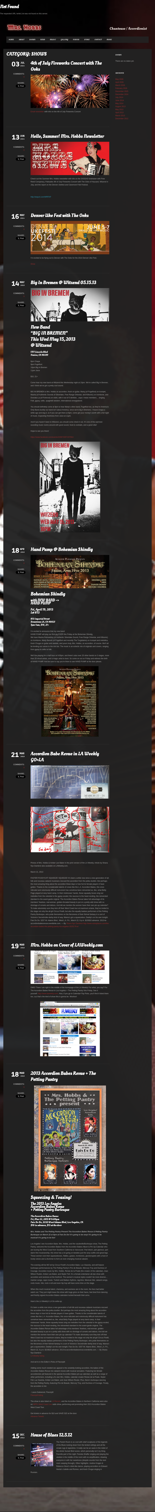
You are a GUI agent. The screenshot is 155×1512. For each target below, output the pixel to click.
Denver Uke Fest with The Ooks (60, 215)
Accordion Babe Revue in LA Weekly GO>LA (65, 756)
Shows (32, 39)
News (42, 39)
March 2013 (120, 116)
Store (87, 39)
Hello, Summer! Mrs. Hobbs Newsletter (67, 136)
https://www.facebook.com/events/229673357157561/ (52, 437)
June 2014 (119, 100)
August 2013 (120, 106)
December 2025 (121, 91)
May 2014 (119, 103)
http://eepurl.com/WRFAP (41, 197)
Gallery (64, 39)
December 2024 (121, 94)
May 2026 (119, 79)
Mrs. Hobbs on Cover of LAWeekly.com (67, 945)
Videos (76, 39)
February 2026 (121, 88)
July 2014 (119, 97)
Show (33, 264)
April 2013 (119, 112)
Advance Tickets (37, 1416)
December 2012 (121, 119)
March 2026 (120, 85)
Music (53, 39)
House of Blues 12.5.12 (51, 1435)
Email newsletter (37, 112)
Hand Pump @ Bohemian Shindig (62, 549)
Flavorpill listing (37, 1395)
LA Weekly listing (37, 1356)
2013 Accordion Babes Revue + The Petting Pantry (63, 1076)
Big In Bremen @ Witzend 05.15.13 (63, 282)
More (109, 39)
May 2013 (119, 109)
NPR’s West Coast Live (42, 1404)
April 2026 (119, 82)
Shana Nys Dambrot (74, 923)
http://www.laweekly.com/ (48, 994)
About (21, 39)
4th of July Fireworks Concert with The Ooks (66, 66)
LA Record (56, 1401)
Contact (98, 39)
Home (11, 39)
